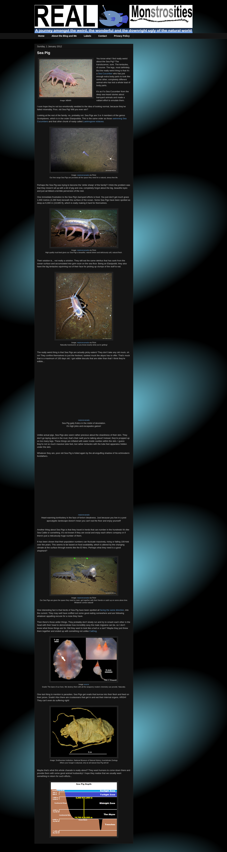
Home (41, 36)
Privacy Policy (122, 36)
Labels (87, 36)
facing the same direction (112, 610)
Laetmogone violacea (93, 121)
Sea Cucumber (105, 73)
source (86, 684)
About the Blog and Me (64, 36)
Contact (102, 36)
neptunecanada (83, 175)
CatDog (93, 631)
